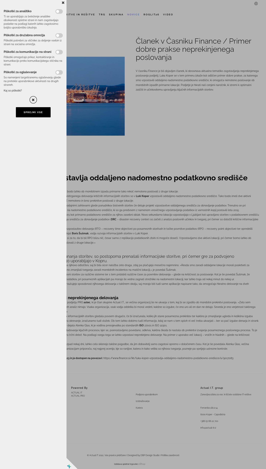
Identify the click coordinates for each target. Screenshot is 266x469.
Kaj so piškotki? (13, 90)
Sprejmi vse (33, 112)
